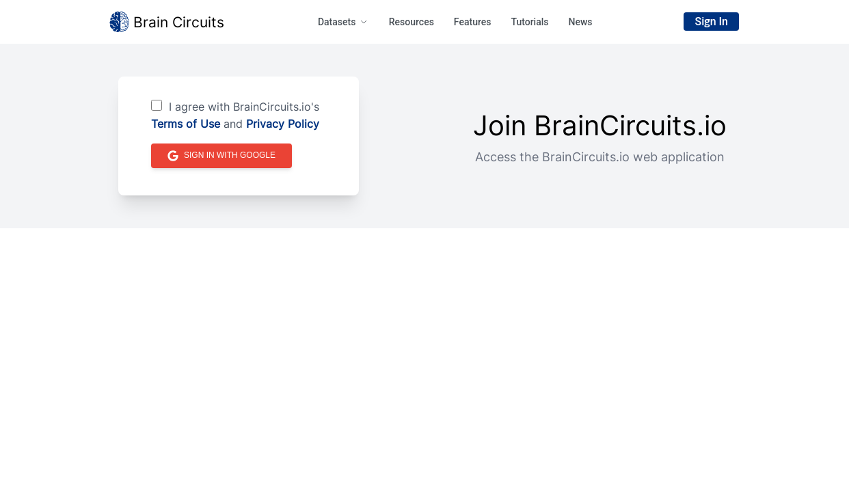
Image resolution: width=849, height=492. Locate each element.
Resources (411, 21)
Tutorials (529, 21)
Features (472, 21)
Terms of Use (185, 124)
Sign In (711, 21)
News (580, 21)
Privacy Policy (282, 124)
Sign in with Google (221, 155)
